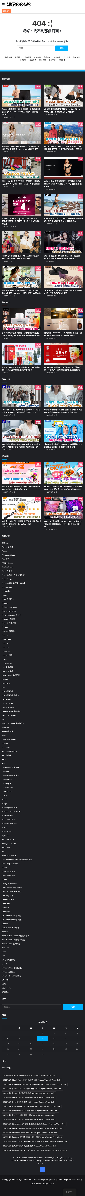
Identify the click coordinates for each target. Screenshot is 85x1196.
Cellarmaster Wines (9, 607)
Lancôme (5, 771)
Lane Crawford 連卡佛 (10, 775)
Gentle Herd (6, 699)
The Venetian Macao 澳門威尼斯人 (15, 936)
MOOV (4, 828)
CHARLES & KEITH (9, 611)
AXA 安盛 (5, 559)
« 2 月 (4, 1061)
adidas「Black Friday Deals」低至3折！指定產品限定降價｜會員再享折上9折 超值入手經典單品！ (21, 221)
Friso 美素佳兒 (8, 691)
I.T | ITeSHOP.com (9, 739)
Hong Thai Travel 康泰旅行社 (13, 723)
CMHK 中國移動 (8, 631)
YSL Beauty (6, 988)
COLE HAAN (6, 639)
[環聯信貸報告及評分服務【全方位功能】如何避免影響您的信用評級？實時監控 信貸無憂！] (63, 396)
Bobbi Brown (7, 579)
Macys (4, 803)
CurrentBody (7, 663)
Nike (3, 852)
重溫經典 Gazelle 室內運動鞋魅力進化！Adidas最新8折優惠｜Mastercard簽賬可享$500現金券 (21, 291)
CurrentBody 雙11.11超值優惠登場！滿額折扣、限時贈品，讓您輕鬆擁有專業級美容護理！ (63, 368)
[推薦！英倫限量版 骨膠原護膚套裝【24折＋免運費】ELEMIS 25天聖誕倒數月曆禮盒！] (21, 354)
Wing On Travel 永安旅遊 (11, 976)
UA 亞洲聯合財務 (9, 960)
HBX (3, 719)
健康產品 (57, 57)
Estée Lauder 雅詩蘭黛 (11, 675)
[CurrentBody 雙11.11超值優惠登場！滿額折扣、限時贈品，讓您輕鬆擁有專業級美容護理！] (63, 354)
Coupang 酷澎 (7, 655)
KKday (4, 759)
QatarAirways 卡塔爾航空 (12, 888)
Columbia (5, 647)
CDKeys (5, 603)
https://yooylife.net (48, 1180)
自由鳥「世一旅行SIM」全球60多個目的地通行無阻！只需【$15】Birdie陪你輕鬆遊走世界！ (63, 488)
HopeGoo (5, 727)
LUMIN (4, 795)
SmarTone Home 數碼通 (11, 916)
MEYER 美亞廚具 (8, 819)
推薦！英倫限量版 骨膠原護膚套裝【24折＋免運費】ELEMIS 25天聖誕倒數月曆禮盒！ (21, 368)
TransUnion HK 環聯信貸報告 (13, 940)
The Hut (5, 932)
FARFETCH (6, 683)
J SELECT (6, 743)
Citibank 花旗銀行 (9, 623)
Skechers (5, 908)
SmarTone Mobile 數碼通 (12, 920)
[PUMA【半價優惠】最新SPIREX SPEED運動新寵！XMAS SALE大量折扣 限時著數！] (21, 242)
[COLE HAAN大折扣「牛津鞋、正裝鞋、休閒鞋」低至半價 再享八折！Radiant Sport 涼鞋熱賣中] (21, 168)
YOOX (4, 984)
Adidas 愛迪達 (7, 547)
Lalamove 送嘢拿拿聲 (10, 767)
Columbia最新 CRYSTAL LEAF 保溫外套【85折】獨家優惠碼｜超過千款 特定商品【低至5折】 (64, 147)
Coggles (5, 635)
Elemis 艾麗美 (7, 671)
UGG (3, 956)
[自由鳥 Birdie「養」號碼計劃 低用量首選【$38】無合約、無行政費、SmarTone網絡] (21, 508)
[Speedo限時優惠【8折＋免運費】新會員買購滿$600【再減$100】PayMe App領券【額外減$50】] (21, 96)
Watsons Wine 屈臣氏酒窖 (12, 968)
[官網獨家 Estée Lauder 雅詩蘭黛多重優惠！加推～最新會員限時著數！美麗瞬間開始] (63, 319)
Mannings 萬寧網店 (9, 807)
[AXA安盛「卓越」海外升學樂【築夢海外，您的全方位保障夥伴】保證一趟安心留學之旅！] (21, 396)
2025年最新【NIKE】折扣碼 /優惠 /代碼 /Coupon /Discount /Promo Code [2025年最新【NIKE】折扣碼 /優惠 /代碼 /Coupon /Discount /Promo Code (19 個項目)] (28, 1115)
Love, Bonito (6, 791)
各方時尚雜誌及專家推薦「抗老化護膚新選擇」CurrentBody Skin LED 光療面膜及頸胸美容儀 (21, 334)
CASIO (4, 595)
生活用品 (76, 57)
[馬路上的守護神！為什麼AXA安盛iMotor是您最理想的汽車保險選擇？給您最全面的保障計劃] (21, 431)
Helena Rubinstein (9, 715)
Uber (4, 952)
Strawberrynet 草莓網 (10, 928)
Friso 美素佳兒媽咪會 (10, 695)
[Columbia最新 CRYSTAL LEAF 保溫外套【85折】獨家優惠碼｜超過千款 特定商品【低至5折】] (63, 133)
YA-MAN (5, 980)
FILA (4, 687)
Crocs (4, 659)
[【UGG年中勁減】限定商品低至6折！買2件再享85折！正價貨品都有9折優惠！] (63, 277)
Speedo (5, 924)
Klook (4, 763)
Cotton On (6, 651)
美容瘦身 (47, 57)
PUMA (4, 880)
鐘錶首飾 (32, 60)
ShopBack (6, 904)
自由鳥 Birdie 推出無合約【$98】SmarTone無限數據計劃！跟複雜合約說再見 (21, 488)
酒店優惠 (28, 57)
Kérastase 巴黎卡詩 (9, 751)
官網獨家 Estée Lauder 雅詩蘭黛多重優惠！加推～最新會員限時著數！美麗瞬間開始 (63, 334)
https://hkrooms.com (72, 1180)
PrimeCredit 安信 (8, 876)
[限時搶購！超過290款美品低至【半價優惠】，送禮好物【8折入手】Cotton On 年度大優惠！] (21, 133)
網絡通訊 (42, 60)
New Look (6, 848)
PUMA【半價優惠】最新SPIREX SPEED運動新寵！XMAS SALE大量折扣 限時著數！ (20, 257)
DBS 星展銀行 (7, 667)
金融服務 (62, 60)
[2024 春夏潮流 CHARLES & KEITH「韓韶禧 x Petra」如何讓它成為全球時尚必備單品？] (63, 242)
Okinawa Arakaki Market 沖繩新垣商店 (17, 860)
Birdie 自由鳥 (7, 571)
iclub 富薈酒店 (7, 731)
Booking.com (7, 587)
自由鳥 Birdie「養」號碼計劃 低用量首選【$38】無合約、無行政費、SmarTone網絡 (21, 522)
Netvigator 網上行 (9, 844)
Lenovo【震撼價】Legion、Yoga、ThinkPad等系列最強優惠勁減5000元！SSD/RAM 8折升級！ (63, 524)
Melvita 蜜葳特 (8, 815)
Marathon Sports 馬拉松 (11, 811)
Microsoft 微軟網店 (9, 824)
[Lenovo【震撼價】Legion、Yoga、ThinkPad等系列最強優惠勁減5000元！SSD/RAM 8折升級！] (63, 508)
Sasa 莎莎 (6, 912)
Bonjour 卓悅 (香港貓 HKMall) (13, 583)
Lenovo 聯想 (7, 779)
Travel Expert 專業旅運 (11, 944)
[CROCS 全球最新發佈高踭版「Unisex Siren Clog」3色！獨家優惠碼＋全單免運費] (63, 96)
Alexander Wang (8, 555)
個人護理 (66, 57)
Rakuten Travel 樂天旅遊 (11, 892)
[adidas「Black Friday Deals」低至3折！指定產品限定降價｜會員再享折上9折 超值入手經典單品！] (21, 205)
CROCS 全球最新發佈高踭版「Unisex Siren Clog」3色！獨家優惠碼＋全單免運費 (62, 110)
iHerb (4, 735)
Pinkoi (4, 868)
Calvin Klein (6, 591)
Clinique (5, 627)
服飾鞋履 (23, 60)
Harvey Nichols (8, 707)
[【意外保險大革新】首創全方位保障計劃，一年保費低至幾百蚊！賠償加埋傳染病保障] (63, 431)
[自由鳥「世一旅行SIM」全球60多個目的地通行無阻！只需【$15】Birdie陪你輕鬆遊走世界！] (63, 473)
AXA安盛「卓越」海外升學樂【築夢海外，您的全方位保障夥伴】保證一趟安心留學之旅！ (21, 411)
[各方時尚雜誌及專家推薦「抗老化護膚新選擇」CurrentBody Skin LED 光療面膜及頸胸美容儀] (21, 319)
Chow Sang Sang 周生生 (11, 615)
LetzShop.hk (7, 783)
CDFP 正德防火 (8, 599)
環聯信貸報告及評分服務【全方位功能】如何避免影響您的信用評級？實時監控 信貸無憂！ (63, 411)
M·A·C (4, 799)
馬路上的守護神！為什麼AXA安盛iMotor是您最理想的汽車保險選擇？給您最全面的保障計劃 (21, 445)
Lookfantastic (7, 787)
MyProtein (6, 836)
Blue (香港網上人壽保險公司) (13, 575)
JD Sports (6, 747)
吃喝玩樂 (37, 57)
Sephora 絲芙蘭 (8, 900)
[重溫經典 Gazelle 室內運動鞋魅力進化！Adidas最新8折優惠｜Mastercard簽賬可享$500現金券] (21, 277)
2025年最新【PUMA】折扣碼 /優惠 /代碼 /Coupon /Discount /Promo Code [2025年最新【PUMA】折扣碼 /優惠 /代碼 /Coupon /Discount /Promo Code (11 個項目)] (29, 1119)
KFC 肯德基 (6, 755)
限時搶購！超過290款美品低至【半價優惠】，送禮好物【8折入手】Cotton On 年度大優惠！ (21, 147)
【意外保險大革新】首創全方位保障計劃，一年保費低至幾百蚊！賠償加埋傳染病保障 (63, 445)
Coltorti (5, 643)
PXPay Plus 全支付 (9, 884)
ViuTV (4, 964)
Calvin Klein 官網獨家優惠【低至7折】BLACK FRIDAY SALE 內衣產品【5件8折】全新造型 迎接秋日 (63, 184)
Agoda (4, 551)
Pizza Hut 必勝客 (8, 872)
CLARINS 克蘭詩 (8, 619)
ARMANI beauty (8, 563)
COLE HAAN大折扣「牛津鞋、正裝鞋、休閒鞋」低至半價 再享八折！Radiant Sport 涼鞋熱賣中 (21, 182)
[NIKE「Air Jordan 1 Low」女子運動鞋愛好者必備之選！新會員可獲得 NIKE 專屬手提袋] (63, 205)
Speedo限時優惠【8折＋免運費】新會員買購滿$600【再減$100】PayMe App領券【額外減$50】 (21, 112)
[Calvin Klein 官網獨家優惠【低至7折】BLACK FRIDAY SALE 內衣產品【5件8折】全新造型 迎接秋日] (63, 168)
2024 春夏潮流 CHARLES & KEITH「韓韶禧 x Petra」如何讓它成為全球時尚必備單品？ (62, 257)
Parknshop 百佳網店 (10, 864)
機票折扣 (18, 57)
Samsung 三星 (7, 896)
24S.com (5, 543)
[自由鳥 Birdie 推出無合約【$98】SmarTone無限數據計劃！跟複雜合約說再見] (21, 473)
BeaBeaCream (7, 567)
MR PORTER (6, 832)
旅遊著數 (8, 57)
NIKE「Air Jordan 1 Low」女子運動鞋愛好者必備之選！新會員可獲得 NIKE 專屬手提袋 (63, 219)
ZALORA (5, 992)
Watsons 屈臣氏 (8, 972)
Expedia (5, 679)
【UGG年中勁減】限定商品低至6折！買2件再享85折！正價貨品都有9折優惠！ (63, 291)
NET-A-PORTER (8, 840)
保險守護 (52, 60)
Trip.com (5, 948)
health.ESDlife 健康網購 (11, 711)
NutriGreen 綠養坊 (9, 856)
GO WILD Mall (7, 703)
